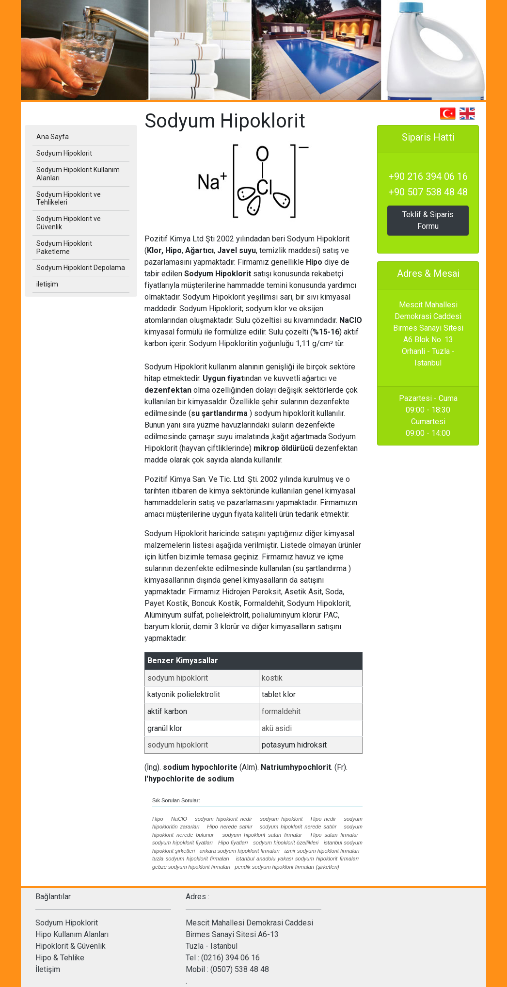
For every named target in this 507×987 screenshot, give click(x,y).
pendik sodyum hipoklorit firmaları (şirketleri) (287, 867)
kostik (272, 678)
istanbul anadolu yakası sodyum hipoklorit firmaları (297, 858)
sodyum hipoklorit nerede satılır (298, 826)
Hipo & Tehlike (59, 957)
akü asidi (277, 728)
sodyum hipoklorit (177, 678)
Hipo (157, 819)
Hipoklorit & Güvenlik (70, 946)
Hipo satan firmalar (334, 835)
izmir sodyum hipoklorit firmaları (322, 851)
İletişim (47, 969)
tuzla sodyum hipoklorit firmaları (190, 858)
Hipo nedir (323, 819)
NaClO (179, 819)
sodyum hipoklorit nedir (223, 819)
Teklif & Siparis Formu (428, 220)
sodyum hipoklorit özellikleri (285, 842)
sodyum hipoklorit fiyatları (182, 842)
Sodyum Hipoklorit (66, 922)
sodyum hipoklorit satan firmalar (262, 835)
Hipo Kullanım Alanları (72, 934)
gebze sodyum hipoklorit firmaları (191, 867)
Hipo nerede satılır (230, 826)
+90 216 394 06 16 (428, 176)
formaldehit (281, 711)
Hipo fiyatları (233, 842)
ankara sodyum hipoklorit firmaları (240, 851)
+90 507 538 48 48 (428, 192)
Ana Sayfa (52, 137)
